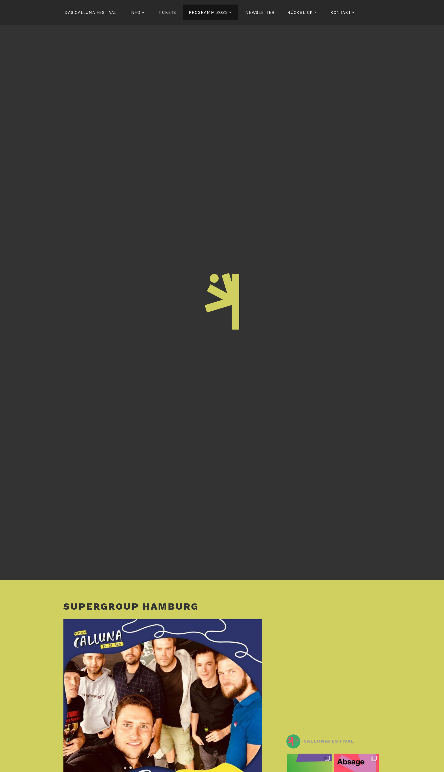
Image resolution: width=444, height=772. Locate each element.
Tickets (167, 12)
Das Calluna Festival (91, 12)
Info (134, 12)
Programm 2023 (208, 12)
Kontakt (340, 12)
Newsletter (260, 12)
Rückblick (300, 12)
